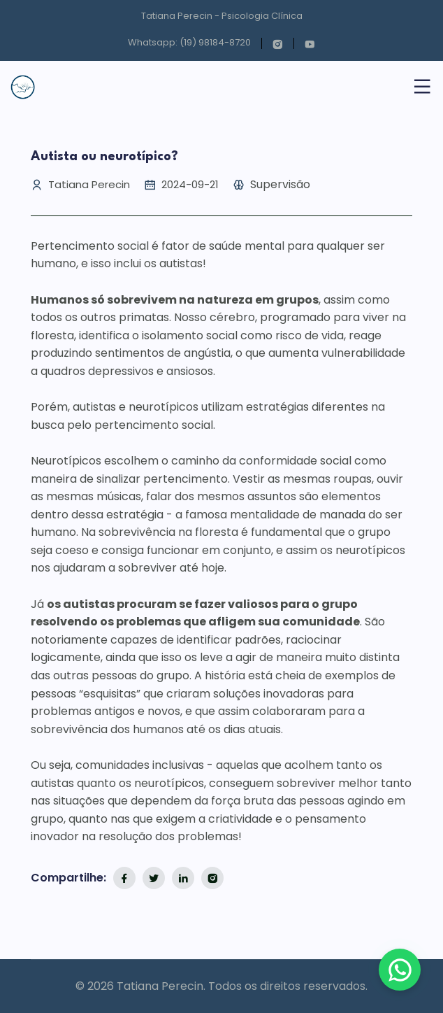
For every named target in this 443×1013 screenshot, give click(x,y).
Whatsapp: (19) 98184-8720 (189, 42)
